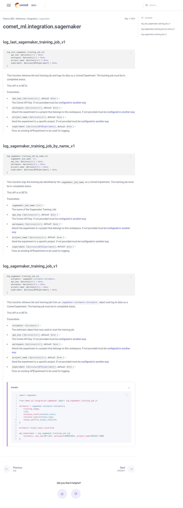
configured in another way (72, 102)
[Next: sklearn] (102, 464)
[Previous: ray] (36, 464)
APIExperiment (47, 125)
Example (14, 383)
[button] (62, 489)
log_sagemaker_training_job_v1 (154, 34)
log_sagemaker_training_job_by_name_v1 (158, 29)
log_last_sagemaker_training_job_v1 (155, 24)
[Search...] (163, 5)
